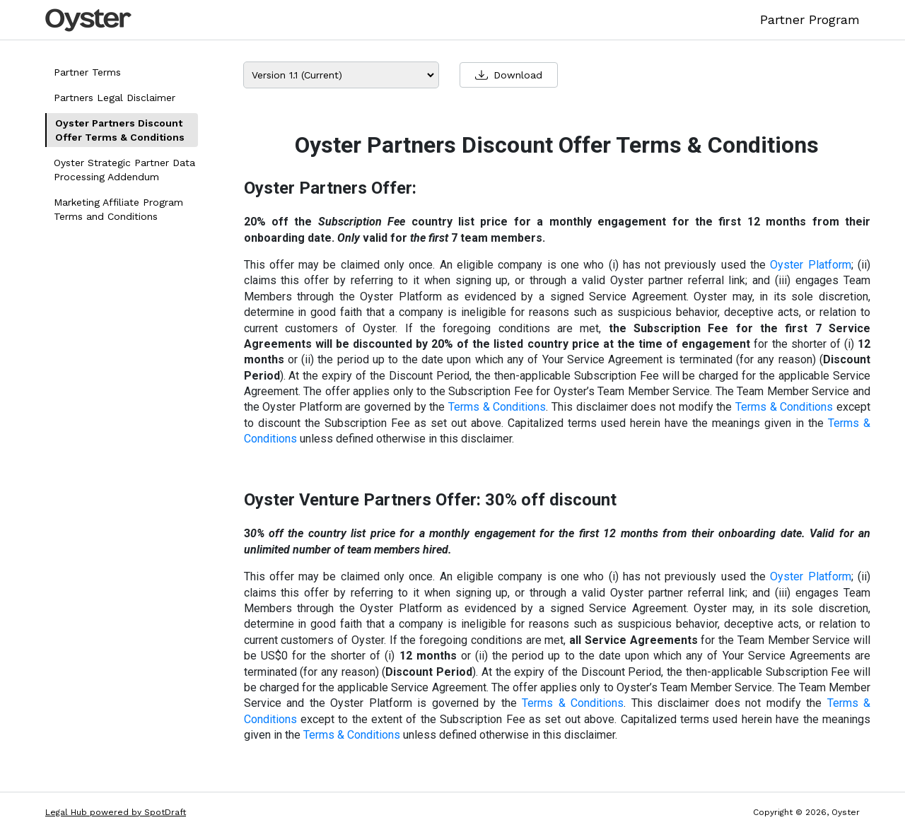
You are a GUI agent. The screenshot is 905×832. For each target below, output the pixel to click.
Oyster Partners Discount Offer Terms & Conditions (120, 130)
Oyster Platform (810, 264)
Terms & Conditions (497, 407)
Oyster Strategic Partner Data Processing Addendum (124, 169)
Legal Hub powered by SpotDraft (115, 812)
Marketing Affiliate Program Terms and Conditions (118, 209)
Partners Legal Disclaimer (114, 97)
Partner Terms (87, 72)
